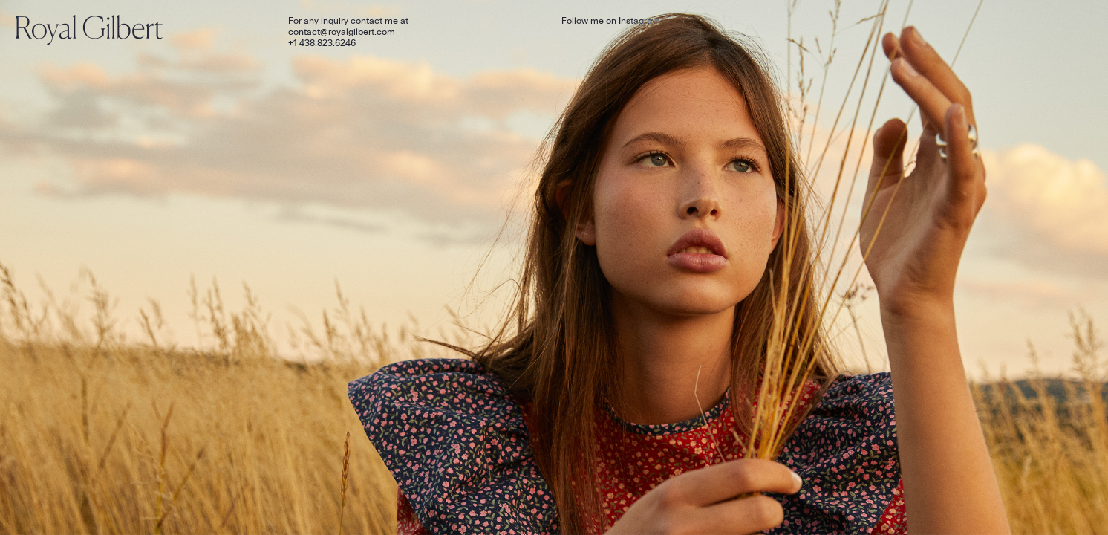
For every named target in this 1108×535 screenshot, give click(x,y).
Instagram (639, 20)
